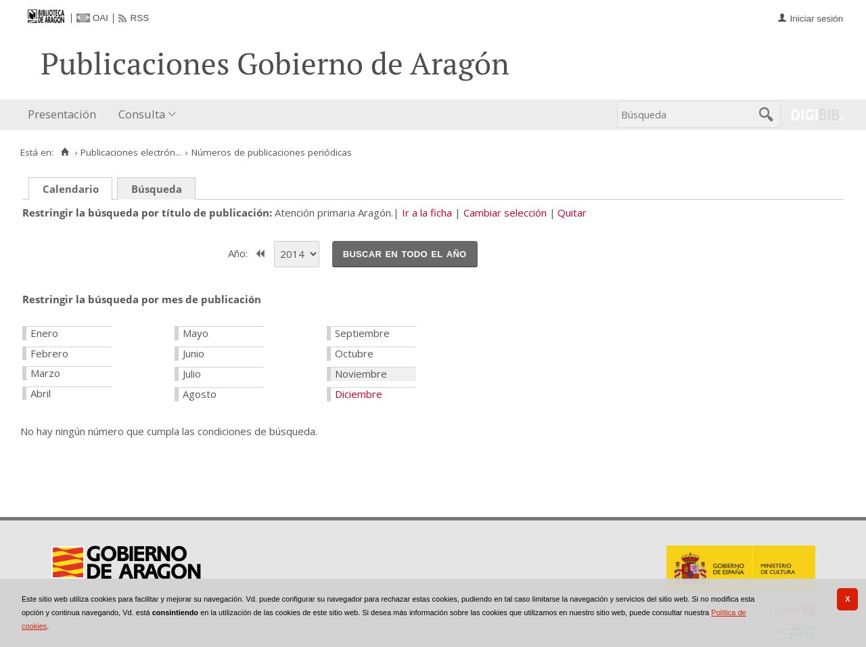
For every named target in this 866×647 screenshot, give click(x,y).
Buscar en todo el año (405, 253)
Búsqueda (156, 189)
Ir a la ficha (427, 212)
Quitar (572, 212)
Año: (239, 252)
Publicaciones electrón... (131, 152)
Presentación (62, 114)
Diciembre (358, 394)
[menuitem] (65, 114)
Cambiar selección (505, 212)
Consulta (141, 114)
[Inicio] (64, 152)
